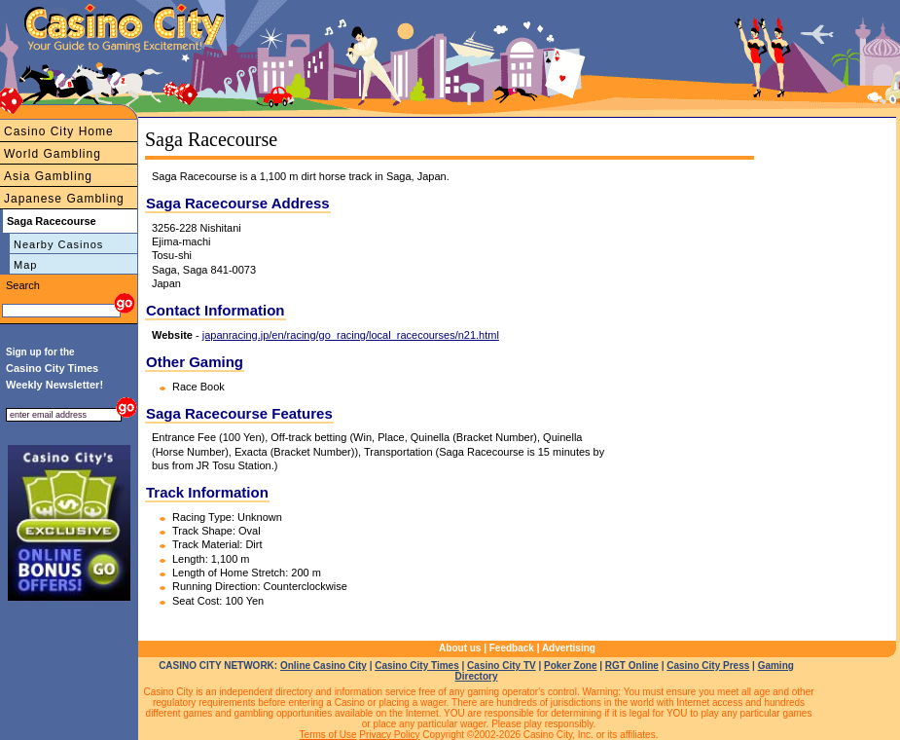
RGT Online (632, 665)
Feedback (511, 648)
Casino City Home (59, 131)
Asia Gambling (48, 176)
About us (460, 648)
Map (25, 265)
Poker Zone (570, 665)
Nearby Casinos (58, 244)
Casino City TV (501, 665)
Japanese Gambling (64, 198)
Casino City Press (707, 665)
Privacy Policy (389, 734)
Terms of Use (328, 734)
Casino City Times (417, 665)
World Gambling (52, 154)
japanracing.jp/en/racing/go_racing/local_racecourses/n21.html (350, 335)
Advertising (568, 648)
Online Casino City (323, 665)
